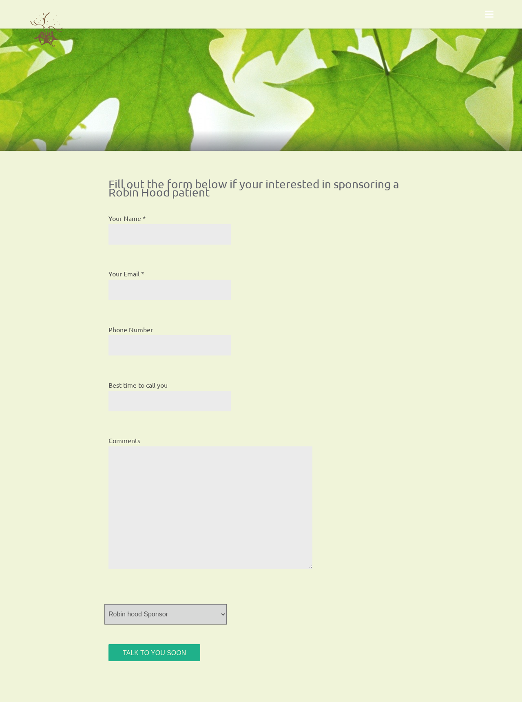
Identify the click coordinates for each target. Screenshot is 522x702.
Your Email (123, 273)
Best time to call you (138, 385)
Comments (124, 440)
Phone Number (130, 329)
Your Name (124, 218)
